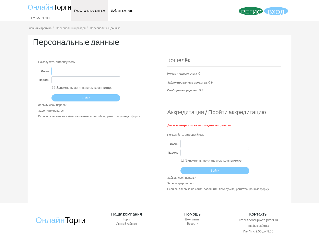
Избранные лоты (122, 11)
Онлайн (49, 7)
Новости (192, 224)
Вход (276, 11)
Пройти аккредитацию (237, 113)
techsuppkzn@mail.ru (262, 220)
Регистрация (252, 11)
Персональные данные (89, 11)
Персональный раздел (71, 28)
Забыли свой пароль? (52, 105)
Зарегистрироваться (51, 111)
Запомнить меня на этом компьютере (84, 87)
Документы (192, 219)
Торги (126, 219)
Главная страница (40, 28)
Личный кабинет (126, 224)
